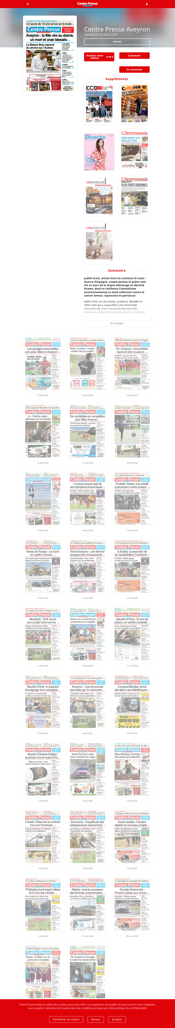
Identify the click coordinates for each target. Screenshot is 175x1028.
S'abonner (134, 55)
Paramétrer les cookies (66, 1019)
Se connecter (134, 69)
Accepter (117, 1019)
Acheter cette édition (100, 56)
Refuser (95, 1019)
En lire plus (116, 323)
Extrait (117, 41)
